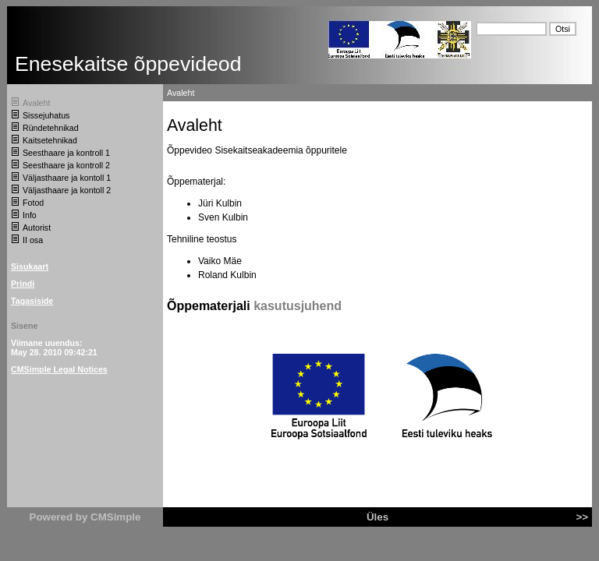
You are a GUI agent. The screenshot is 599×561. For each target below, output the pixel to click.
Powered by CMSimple (85, 517)
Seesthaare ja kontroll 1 (66, 152)
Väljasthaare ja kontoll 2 (67, 190)
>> (582, 517)
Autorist (37, 227)
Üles (377, 517)
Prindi (22, 283)
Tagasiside (32, 300)
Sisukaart (29, 266)
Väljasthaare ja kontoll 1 (67, 177)
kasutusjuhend (297, 305)
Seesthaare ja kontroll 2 (66, 165)
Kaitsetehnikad (50, 140)
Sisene (24, 325)
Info (30, 215)
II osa (33, 240)
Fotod (33, 202)
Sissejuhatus (46, 115)
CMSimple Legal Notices (59, 369)
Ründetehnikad (51, 127)
